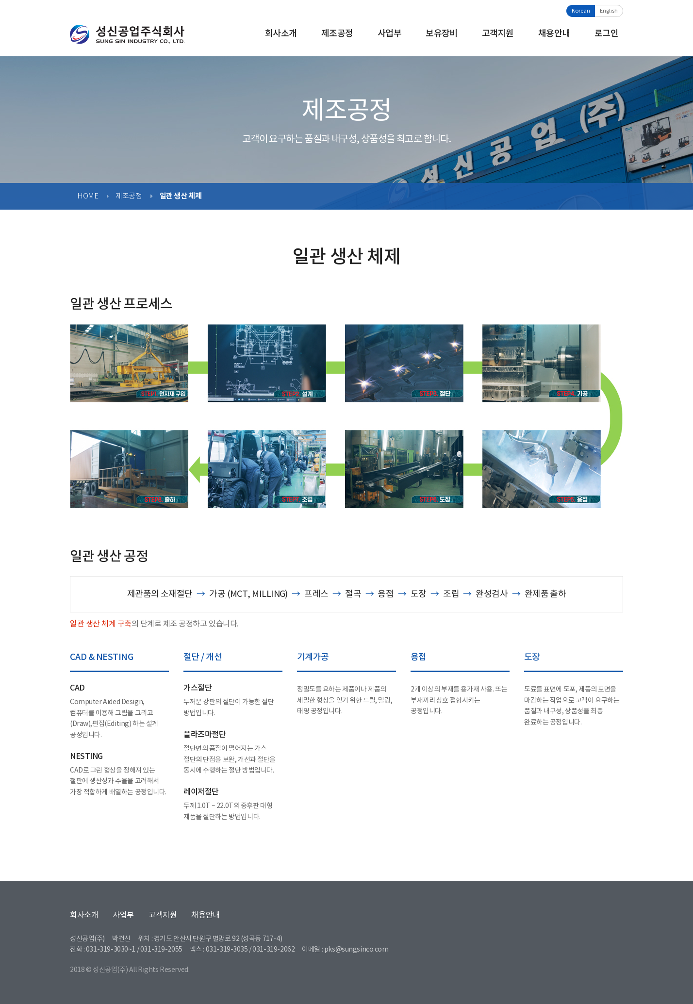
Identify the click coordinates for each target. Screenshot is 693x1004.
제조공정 (337, 34)
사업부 (389, 34)
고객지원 (498, 34)
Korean (581, 11)
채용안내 (554, 34)
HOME (87, 196)
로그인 (606, 34)
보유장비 (442, 34)
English (609, 11)
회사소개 (281, 34)
